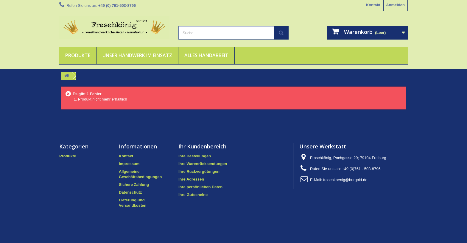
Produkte (77, 55)
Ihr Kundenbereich (202, 146)
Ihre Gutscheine (193, 194)
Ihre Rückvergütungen (199, 171)
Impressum (129, 164)
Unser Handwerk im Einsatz (137, 55)
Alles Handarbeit (206, 55)
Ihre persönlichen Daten (200, 187)
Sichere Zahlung (134, 184)
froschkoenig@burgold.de (345, 180)
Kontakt (373, 5)
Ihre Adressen (191, 179)
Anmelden (395, 5)
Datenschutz (130, 192)
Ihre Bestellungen (194, 156)
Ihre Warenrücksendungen (202, 164)
